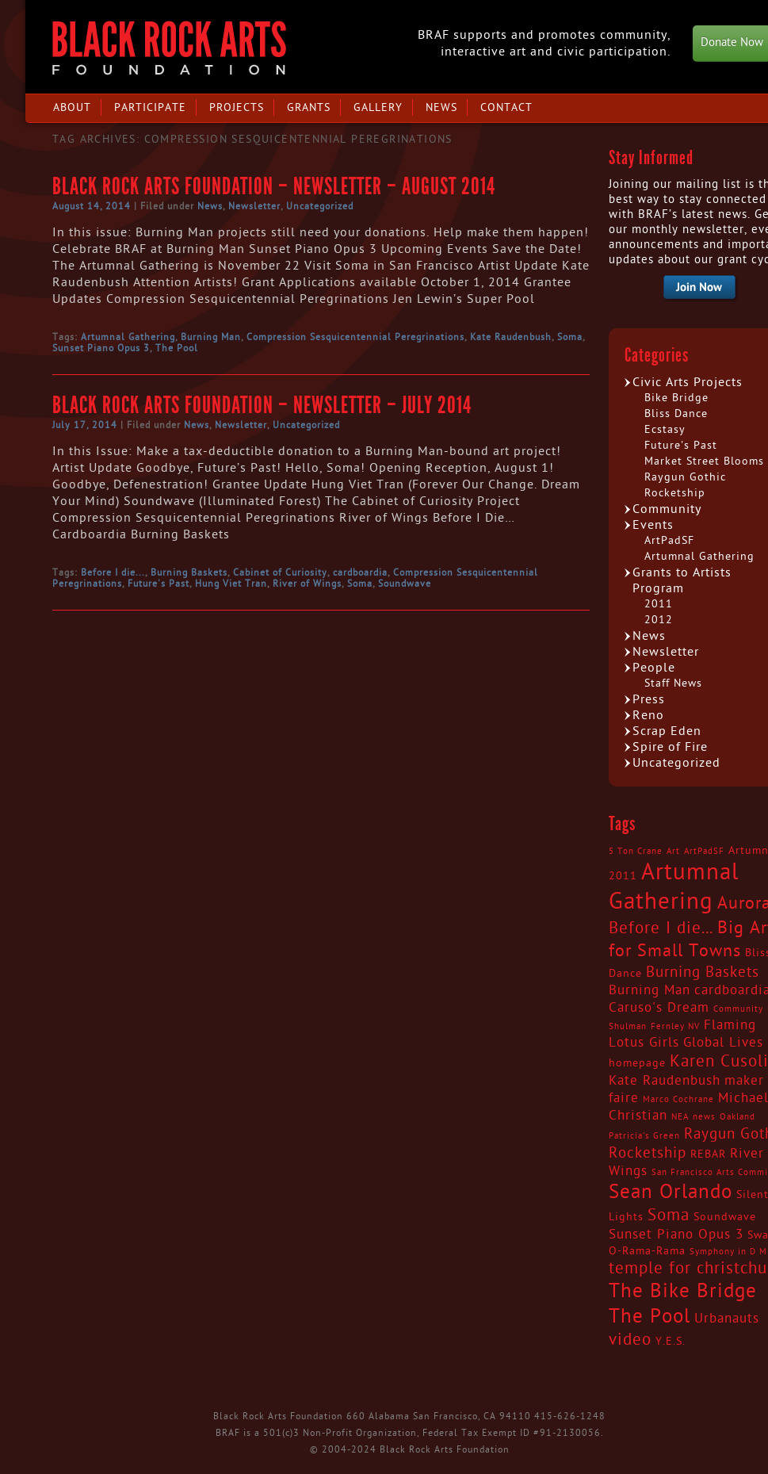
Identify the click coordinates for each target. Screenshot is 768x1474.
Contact (506, 107)
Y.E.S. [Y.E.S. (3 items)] (670, 1341)
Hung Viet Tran (231, 583)
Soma (570, 337)
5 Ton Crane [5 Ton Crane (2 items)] (636, 851)
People (653, 667)
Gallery (378, 107)
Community (666, 509)
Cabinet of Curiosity (280, 572)
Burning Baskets (189, 572)
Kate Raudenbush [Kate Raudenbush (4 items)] (664, 1081)
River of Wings (307, 583)
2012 (658, 619)
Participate (150, 107)
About (72, 107)
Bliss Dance (676, 413)
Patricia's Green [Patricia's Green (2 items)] (644, 1136)
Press (648, 699)
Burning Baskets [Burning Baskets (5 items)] (702, 972)
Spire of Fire (670, 747)
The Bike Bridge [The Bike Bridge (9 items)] (683, 1291)
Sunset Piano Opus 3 (101, 348)
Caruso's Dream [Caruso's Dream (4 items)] (659, 1008)
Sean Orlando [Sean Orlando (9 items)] (670, 1192)
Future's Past (158, 583)
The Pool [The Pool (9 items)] (649, 1316)
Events (653, 525)
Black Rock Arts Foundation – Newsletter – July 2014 (262, 405)
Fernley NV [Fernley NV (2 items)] (675, 1026)
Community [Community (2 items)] (738, 1009)
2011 (658, 604)
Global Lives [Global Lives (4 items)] (723, 1043)
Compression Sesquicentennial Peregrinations (355, 337)
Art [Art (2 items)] (673, 851)
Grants (309, 107)
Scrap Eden (666, 731)
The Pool (176, 348)
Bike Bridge (676, 397)
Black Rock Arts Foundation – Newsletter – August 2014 (273, 186)
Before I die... (113, 572)
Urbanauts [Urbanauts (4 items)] (726, 1319)
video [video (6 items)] (630, 1340)
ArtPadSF (669, 540)
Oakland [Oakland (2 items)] (737, 1117)
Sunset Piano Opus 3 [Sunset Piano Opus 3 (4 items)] (676, 1234)
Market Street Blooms (704, 461)
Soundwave (404, 583)
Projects (236, 107)
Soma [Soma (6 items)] (669, 1215)
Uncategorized (319, 206)
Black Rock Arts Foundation (169, 48)
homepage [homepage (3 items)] (637, 1063)
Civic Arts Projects (687, 382)
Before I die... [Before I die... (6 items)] (661, 928)
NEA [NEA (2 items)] (680, 1117)
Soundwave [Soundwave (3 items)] (724, 1217)
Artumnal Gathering (128, 337)
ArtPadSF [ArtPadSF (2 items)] (704, 851)
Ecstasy (665, 429)
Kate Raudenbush (511, 337)
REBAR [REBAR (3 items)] (708, 1154)
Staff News (673, 683)
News (441, 107)
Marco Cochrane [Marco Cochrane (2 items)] (678, 1099)
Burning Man (211, 337)
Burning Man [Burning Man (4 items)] (649, 990)
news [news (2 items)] (704, 1117)
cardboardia (360, 572)
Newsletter (254, 206)
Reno (648, 715)
